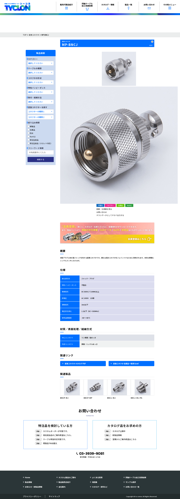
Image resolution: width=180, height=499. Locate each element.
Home (27, 477)
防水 (30, 133)
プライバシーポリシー (32, 496)
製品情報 (28, 482)
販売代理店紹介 (66, 6)
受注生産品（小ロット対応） (40, 143)
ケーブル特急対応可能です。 (55, 439)
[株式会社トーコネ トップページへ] (17, 6)
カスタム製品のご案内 (67, 477)
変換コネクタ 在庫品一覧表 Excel (126, 363)
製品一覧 (128, 6)
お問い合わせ (149, 6)
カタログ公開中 (118, 431)
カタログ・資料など (100, 487)
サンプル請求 (131, 482)
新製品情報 (117, 435)
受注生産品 (33, 140)
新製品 (31, 126)
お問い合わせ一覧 (132, 487)
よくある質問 (97, 477)
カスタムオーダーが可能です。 (56, 431)
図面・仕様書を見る (104, 209)
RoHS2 (31, 136)
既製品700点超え (50, 443)
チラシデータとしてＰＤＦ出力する (110, 215)
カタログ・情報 (107, 6)
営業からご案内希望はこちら (124, 439)
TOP (24, 35)
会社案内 (62, 487)
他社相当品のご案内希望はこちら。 (58, 435)
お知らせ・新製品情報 (33, 487)
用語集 (94, 482)
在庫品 (31, 130)
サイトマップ (54, 496)
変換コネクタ (34, 35)
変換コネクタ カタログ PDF (75, 363)
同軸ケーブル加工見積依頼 (87, 6)
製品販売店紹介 (65, 482)
